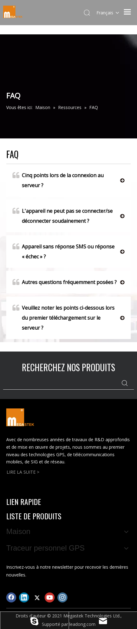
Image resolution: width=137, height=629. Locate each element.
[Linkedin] (24, 597)
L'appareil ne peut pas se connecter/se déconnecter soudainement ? (62, 215)
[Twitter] (37, 597)
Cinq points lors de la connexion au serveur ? (58, 179)
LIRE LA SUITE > (23, 472)
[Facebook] (11, 597)
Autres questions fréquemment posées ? (64, 282)
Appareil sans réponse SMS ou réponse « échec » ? (63, 251)
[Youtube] (50, 597)
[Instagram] (62, 597)
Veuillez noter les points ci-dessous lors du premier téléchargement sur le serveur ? (63, 317)
